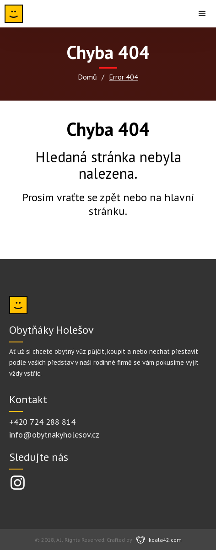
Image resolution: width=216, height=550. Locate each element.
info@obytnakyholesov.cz (54, 434)
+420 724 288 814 (42, 422)
